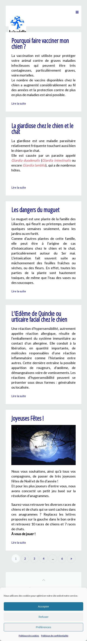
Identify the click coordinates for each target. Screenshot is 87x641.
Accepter (43, 606)
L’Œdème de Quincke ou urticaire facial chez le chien (39, 316)
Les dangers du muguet (35, 210)
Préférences (43, 627)
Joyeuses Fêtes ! (27, 418)
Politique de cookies (29, 635)
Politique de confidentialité (54, 635)
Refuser (44, 616)
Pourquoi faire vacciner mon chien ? (40, 43)
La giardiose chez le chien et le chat (42, 128)
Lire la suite (18, 103)
